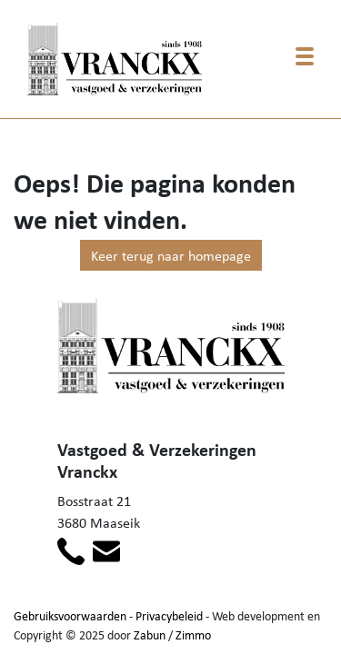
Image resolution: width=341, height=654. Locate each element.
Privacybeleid (169, 615)
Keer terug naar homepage (171, 255)
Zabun (149, 634)
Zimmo (193, 634)
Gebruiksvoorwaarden (70, 615)
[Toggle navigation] (305, 56)
